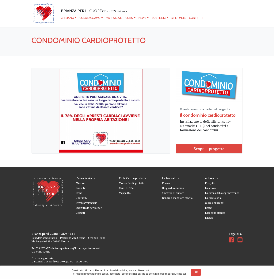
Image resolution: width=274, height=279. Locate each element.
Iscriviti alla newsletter (89, 207)
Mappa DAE (125, 193)
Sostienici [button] (159, 18)
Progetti (210, 183)
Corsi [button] (129, 18)
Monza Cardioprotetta (131, 183)
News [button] (142, 18)
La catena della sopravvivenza (222, 193)
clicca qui (181, 274)
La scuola (210, 188)
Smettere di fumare (173, 193)
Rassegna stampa (215, 212)
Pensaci (166, 183)
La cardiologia (213, 198)
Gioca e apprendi (214, 202)
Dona (79, 193)
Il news (209, 217)
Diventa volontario (86, 202)
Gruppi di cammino (173, 188)
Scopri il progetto (209, 148)
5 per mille (178, 18)
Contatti (196, 18)
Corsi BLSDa (126, 188)
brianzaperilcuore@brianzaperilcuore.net (76, 248)
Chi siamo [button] (67, 18)
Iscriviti (80, 188)
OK (195, 272)
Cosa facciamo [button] (90, 18)
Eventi (208, 207)
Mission (80, 183)
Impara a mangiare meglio (177, 198)
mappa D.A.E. (114, 18)
